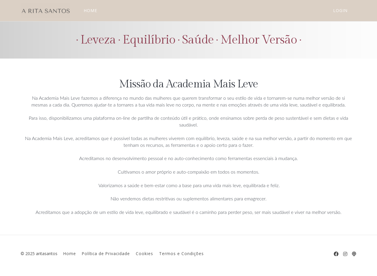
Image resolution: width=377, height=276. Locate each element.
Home (69, 253)
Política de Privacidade (106, 253)
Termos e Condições (181, 253)
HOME (90, 10)
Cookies (144, 253)
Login (340, 10)
